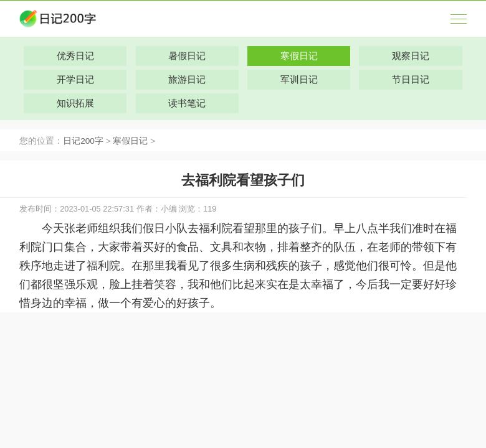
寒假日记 (130, 141)
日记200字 (83, 141)
